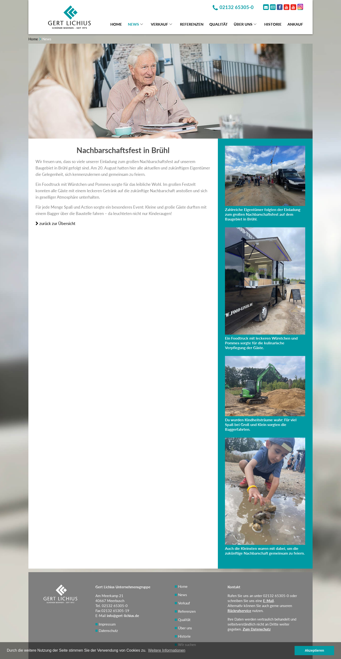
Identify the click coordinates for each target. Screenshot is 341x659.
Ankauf (295, 24)
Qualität (218, 24)
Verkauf (159, 24)
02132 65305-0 (276, 596)
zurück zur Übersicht (55, 223)
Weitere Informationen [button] (166, 650)
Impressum (107, 624)
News (133, 24)
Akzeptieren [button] (314, 650)
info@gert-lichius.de (123, 615)
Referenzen (191, 24)
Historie (273, 24)
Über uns (243, 24)
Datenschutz (108, 630)
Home (116, 24)
